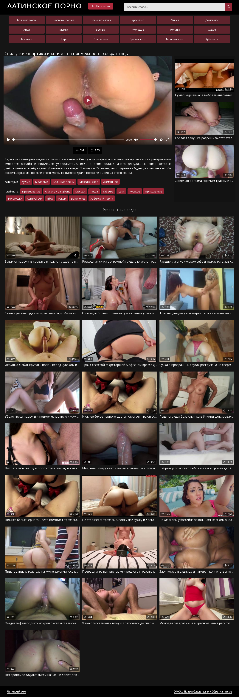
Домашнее (212, 20)
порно (44, 6)
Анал (27, 29)
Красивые (138, 20)
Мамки (63, 29)
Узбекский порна (101, 198)
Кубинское (212, 39)
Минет (175, 20)
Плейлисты (100, 6)
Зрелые (100, 29)
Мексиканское (175, 39)
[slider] (68, 139)
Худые (212, 29)
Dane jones (78, 198)
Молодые (138, 29)
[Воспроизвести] (8, 140)
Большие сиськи (63, 20)
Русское (134, 191)
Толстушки (14, 198)
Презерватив (31, 191)
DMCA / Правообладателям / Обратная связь (203, 691)
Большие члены (101, 20)
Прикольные (153, 191)
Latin (121, 191)
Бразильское (138, 39)
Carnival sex (34, 198)
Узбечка (108, 191)
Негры (64, 39)
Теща (94, 191)
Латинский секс (16, 691)
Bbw (50, 198)
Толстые (175, 29)
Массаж (80, 191)
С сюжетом (101, 39)
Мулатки (26, 39)
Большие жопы (26, 20)
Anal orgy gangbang (57, 191)
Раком (62, 198)
